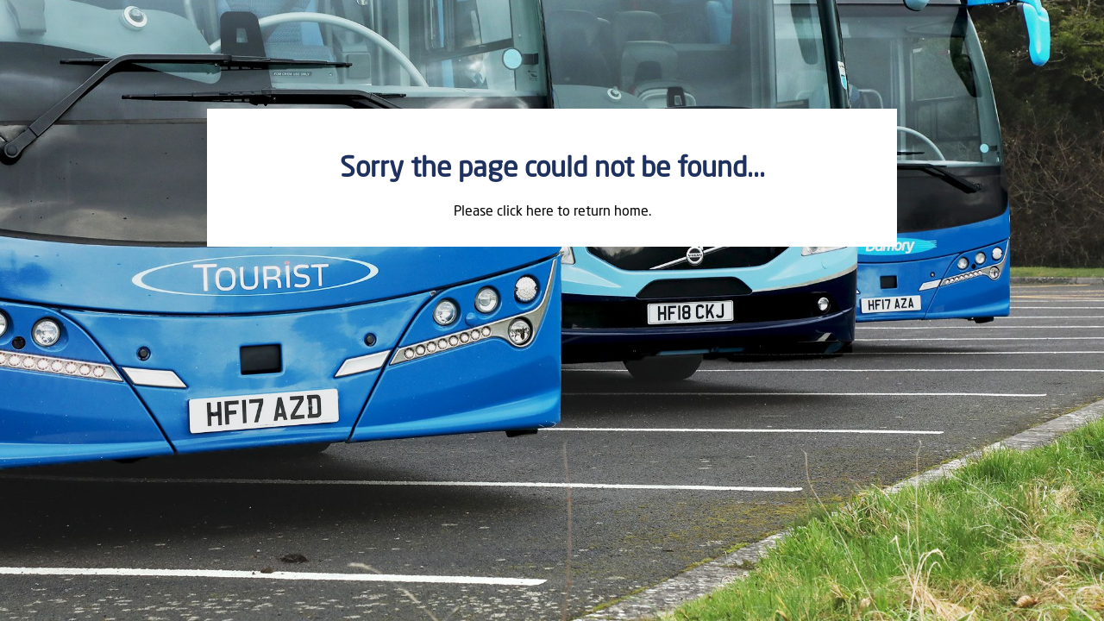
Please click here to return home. (552, 212)
